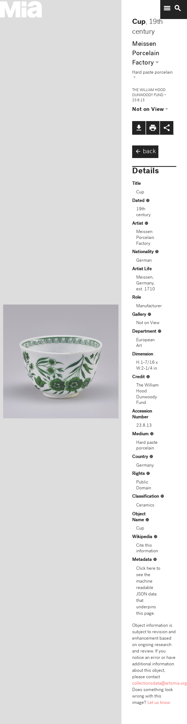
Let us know (158, 703)
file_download (139, 128)
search (178, 8)
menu (167, 8)
